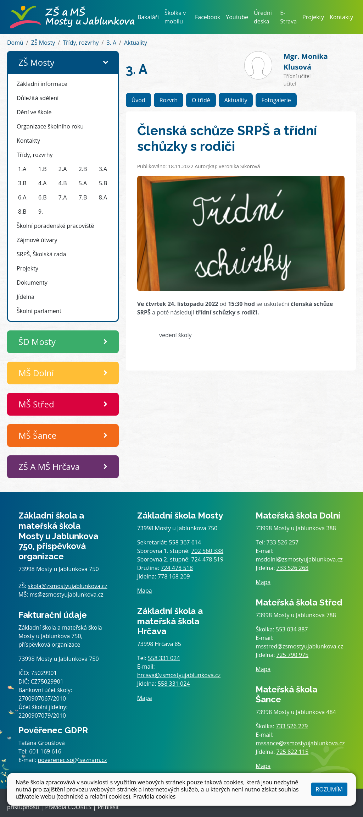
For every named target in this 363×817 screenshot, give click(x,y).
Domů (15, 42)
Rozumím (329, 789)
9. (40, 211)
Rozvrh (169, 100)
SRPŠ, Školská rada (41, 254)
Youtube (237, 17)
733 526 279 (292, 726)
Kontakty (341, 17)
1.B (42, 169)
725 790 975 (293, 655)
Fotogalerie (276, 100)
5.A (83, 183)
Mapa (144, 590)
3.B (22, 183)
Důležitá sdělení (37, 98)
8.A (103, 197)
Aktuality (135, 42)
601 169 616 (45, 751)
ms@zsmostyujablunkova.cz (67, 594)
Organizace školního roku (50, 126)
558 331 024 (164, 658)
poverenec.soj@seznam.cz (72, 760)
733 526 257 (283, 542)
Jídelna (25, 297)
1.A (22, 169)
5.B (103, 183)
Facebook (207, 17)
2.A (62, 169)
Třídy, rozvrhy (81, 42)
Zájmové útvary (37, 240)
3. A (111, 42)
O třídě (201, 100)
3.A (103, 169)
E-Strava (288, 17)
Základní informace (42, 84)
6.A (22, 197)
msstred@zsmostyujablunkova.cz (299, 646)
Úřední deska (263, 17)
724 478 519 (207, 559)
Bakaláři (148, 17)
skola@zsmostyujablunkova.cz (67, 586)
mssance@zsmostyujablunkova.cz (300, 743)
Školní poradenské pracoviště (55, 226)
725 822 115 (293, 752)
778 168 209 (174, 576)
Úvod (138, 100)
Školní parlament (39, 311)
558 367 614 (185, 542)
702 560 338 (207, 551)
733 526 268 (293, 568)
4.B (62, 183)
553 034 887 (292, 629)
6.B (42, 197)
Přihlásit (108, 807)
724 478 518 (177, 568)
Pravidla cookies (154, 796)
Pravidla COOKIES (68, 807)
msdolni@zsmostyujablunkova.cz (299, 559)
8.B (22, 211)
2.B (83, 169)
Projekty (313, 17)
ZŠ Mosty (43, 42)
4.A (42, 183)
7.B (83, 197)
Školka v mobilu (175, 17)
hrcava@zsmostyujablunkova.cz (179, 675)
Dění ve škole (34, 112)
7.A (62, 197)
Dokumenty (32, 282)
